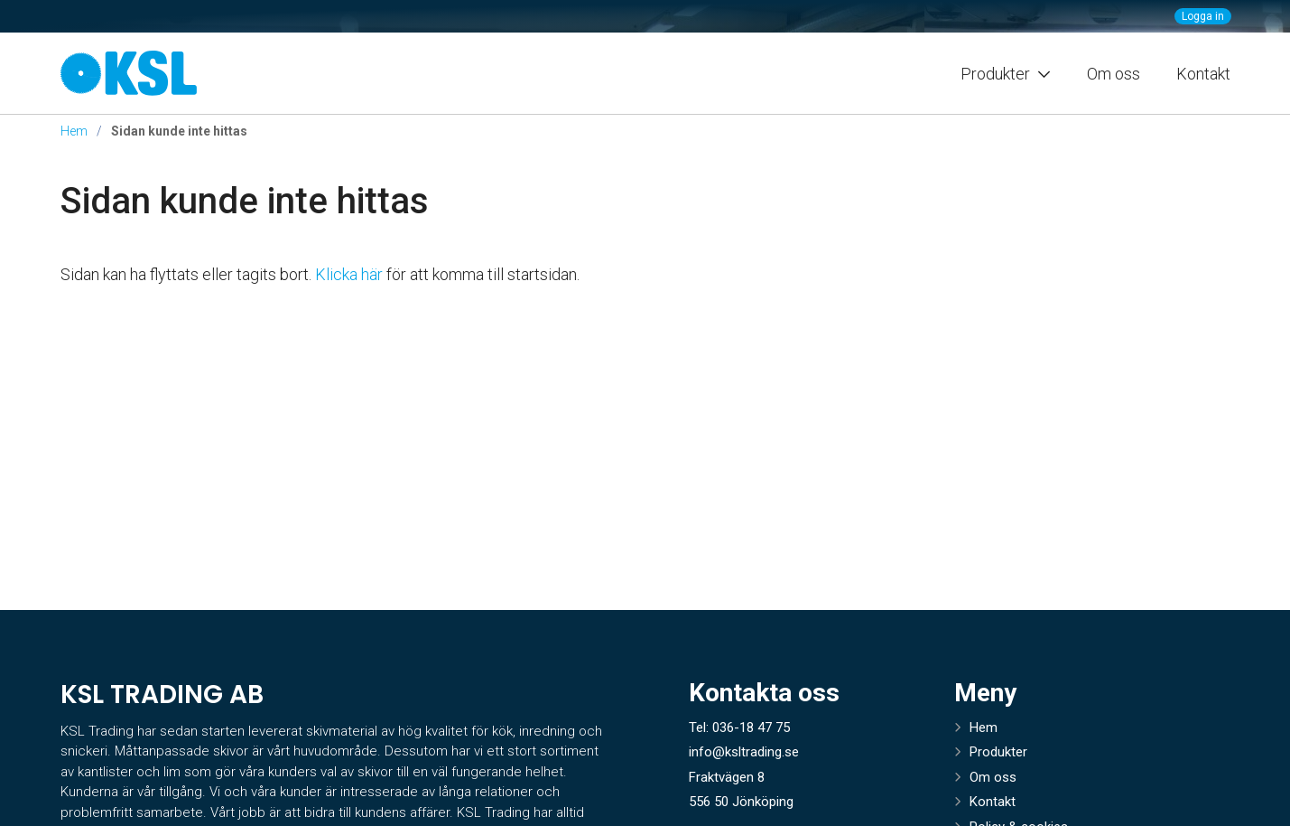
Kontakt (1203, 73)
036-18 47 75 (751, 727)
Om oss (1113, 73)
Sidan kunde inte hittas (244, 201)
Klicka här (349, 274)
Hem (74, 131)
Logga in (1203, 16)
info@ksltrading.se (744, 752)
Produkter (998, 752)
